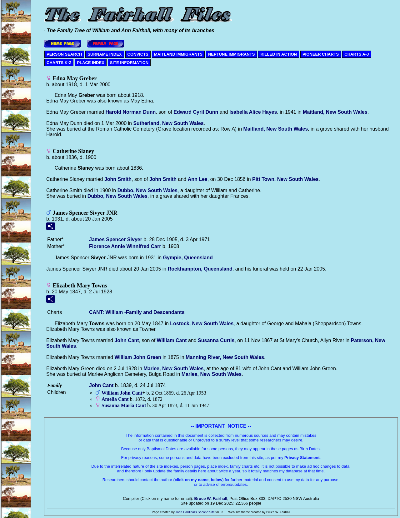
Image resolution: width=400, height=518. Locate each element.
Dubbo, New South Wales (148, 190)
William (172, 340)
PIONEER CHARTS (320, 54)
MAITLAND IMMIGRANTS (178, 54)
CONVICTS (138, 54)
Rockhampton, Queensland (200, 268)
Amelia (115, 399)
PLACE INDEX (90, 62)
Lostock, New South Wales (201, 323)
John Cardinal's (186, 512)
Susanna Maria (124, 405)
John (118, 179)
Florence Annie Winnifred (125, 246)
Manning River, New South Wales (225, 357)
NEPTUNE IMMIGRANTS (231, 54)
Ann (198, 179)
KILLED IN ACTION (278, 54)
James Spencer (115, 239)
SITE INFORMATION (129, 62)
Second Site (206, 512)
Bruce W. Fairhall (210, 498)
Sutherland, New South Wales (168, 123)
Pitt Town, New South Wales (285, 179)
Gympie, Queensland (188, 257)
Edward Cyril (195, 112)
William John (137, 357)
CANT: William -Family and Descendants (137, 312)
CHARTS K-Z (59, 62)
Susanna (216, 340)
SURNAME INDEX (105, 54)
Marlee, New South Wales (173, 368)
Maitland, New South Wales (335, 112)
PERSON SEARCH (64, 54)
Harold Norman (130, 112)
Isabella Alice (253, 112)
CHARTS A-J (356, 54)
